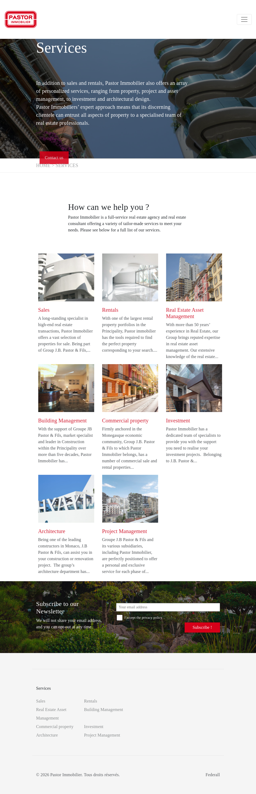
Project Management (102, 735)
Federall (213, 774)
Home (43, 165)
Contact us (62, 157)
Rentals (90, 701)
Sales (41, 701)
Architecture (47, 735)
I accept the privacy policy (139, 618)
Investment (94, 726)
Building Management (103, 709)
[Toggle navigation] (244, 19)
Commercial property (55, 726)
